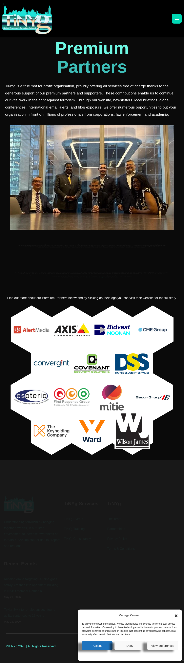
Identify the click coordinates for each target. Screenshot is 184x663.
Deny (129, 645)
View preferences (162, 645)
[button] (176, 615)
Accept (97, 645)
